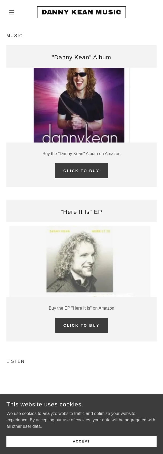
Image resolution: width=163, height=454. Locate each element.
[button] (17, 12)
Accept (81, 441)
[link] (81, 12)
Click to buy (81, 171)
